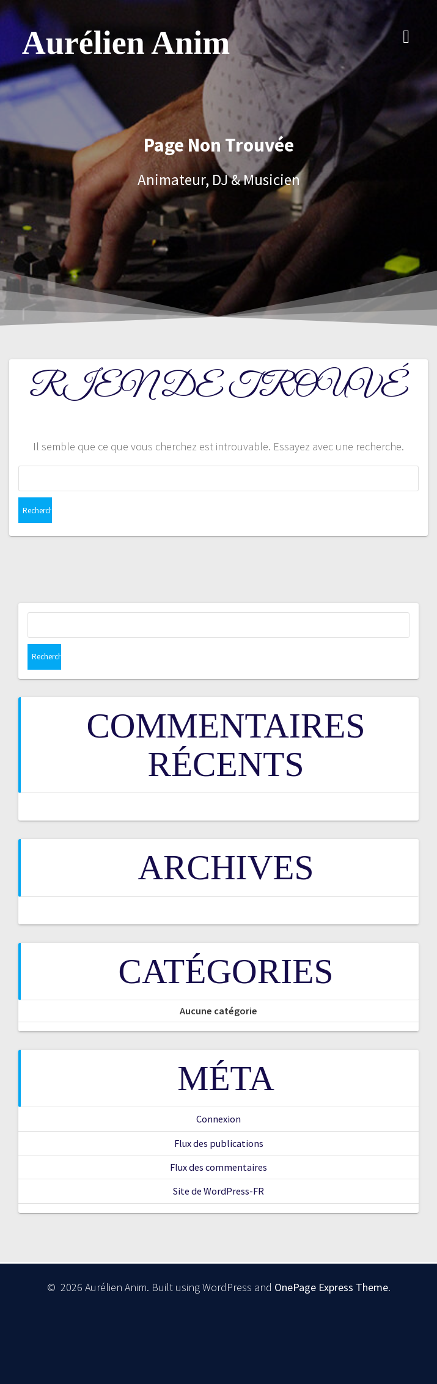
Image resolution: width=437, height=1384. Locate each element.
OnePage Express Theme (331, 1287)
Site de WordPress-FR (218, 1191)
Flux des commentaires (218, 1167)
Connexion (218, 1119)
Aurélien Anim (126, 42)
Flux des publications (218, 1143)
